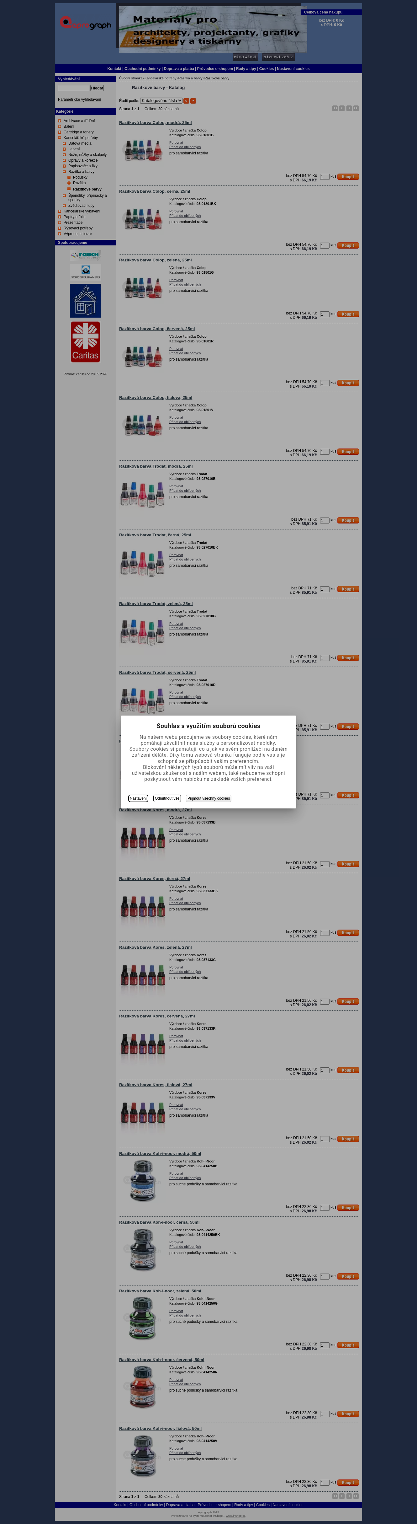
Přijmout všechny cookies (208, 798)
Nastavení (138, 798)
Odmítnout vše (167, 798)
